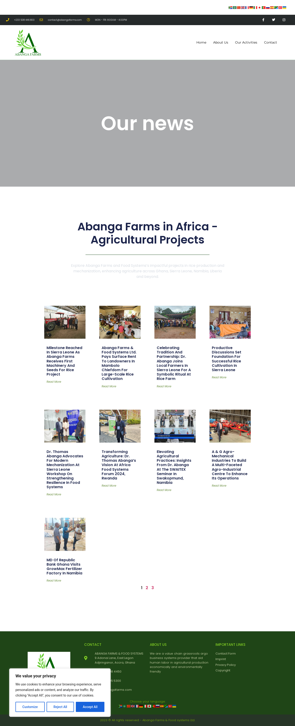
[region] (60, 692)
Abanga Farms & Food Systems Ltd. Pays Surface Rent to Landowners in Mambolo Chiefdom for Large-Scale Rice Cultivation (119, 363)
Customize (30, 707)
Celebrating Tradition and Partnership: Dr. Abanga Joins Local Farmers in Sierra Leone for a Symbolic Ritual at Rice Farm (174, 363)
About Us (220, 42)
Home (201, 42)
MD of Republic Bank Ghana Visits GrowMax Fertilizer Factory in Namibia (64, 566)
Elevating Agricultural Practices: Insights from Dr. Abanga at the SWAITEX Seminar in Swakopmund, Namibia (174, 467)
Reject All (60, 707)
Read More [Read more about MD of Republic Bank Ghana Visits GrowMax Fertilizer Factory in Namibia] (54, 580)
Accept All (90, 707)
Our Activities (246, 42)
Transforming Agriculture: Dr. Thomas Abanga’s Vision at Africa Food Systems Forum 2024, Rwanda (119, 465)
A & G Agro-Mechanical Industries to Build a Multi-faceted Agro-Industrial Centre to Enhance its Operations (230, 465)
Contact (270, 42)
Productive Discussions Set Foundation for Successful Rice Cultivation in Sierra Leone (226, 359)
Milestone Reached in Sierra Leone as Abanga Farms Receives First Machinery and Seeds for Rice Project (64, 361)
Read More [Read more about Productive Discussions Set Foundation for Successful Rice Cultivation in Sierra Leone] (219, 377)
